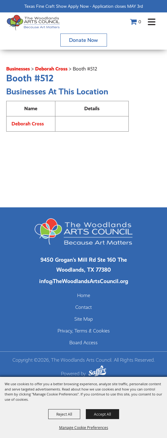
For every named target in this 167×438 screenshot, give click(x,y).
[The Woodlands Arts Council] (33, 22)
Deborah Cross (51, 69)
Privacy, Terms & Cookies (84, 331)
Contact (83, 307)
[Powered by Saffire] (97, 371)
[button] (151, 21)
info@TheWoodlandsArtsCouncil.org (83, 281)
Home (83, 295)
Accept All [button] (102, 414)
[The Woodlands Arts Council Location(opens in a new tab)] (83, 264)
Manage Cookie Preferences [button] (83, 427)
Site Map (83, 319)
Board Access (83, 342)
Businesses (18, 69)
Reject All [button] (64, 414)
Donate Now (83, 40)
